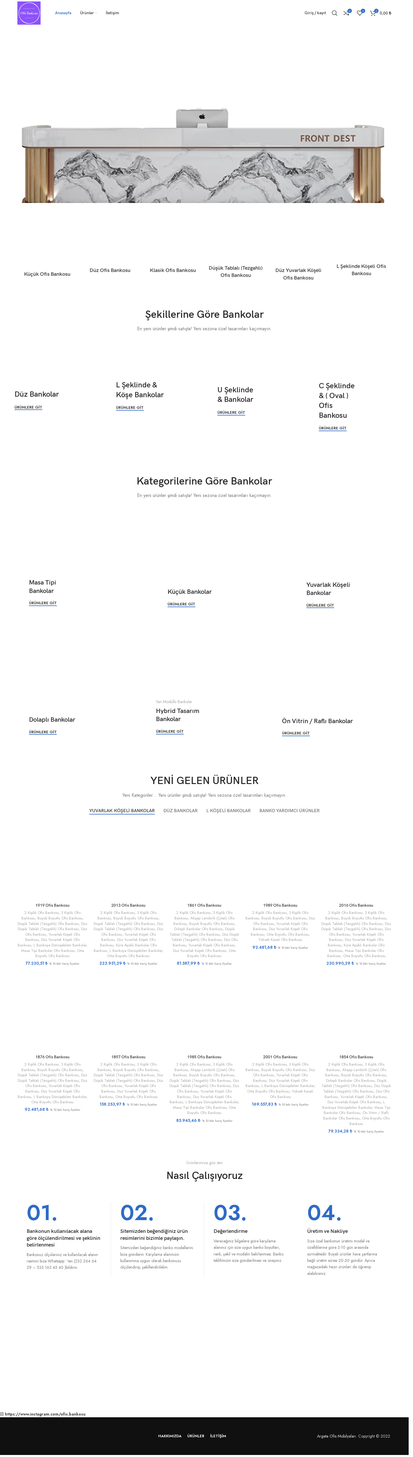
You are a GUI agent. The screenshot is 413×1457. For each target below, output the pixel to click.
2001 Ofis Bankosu (280, 1057)
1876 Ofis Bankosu (52, 1057)
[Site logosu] (29, 12)
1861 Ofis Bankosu (204, 905)
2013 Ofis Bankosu (128, 905)
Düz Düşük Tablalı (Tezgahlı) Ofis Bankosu (52, 926)
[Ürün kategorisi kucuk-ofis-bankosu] (47, 253)
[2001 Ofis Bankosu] (280, 1011)
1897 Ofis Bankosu (128, 1057)
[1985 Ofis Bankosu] (204, 1011)
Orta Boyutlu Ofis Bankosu (59, 953)
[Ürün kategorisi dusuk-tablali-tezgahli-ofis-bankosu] (236, 254)
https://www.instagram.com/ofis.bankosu (45, 1414)
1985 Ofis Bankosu (204, 1057)
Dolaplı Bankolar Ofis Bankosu (198, 929)
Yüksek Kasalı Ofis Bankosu (280, 939)
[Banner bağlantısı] (52, 400)
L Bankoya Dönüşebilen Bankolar (60, 945)
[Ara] (335, 13)
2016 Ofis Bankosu (356, 905)
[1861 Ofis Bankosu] (204, 860)
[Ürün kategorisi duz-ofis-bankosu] (110, 251)
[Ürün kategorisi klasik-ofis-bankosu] (173, 251)
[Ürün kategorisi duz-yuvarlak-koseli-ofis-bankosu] (299, 255)
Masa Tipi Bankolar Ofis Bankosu (48, 950)
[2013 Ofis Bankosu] (128, 860)
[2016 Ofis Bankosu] (356, 860)
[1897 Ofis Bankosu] (128, 1011)
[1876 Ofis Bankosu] (52, 1011)
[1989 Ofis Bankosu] (280, 860)
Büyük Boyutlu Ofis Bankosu (60, 918)
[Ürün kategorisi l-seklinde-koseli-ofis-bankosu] (361, 253)
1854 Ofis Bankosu (356, 1057)
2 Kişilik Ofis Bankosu (41, 912)
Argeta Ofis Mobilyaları (335, 1436)
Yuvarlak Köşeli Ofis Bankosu (212, 945)
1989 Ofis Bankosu (280, 905)
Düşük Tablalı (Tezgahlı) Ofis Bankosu (48, 923)
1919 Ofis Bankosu (52, 905)
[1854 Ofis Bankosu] (356, 1011)
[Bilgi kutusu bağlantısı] (64, 1236)
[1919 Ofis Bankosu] (52, 860)
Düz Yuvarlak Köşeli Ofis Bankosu (199, 950)
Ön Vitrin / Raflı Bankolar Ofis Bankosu (356, 1115)
